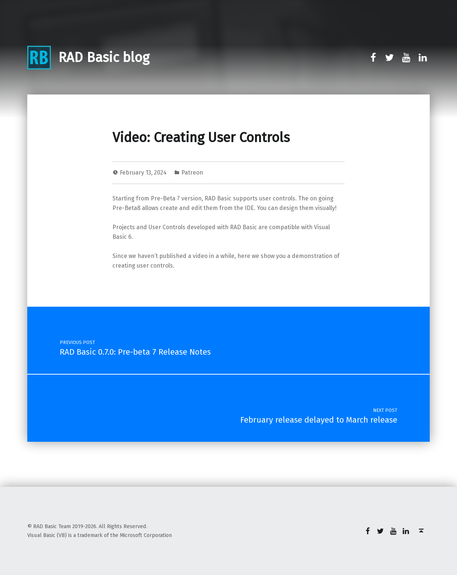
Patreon (192, 172)
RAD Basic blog (103, 57)
